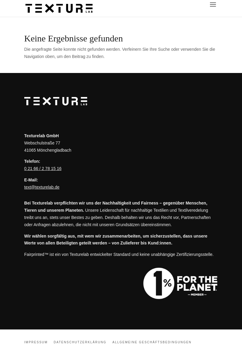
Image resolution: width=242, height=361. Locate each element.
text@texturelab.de (42, 187)
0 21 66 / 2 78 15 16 (43, 168)
